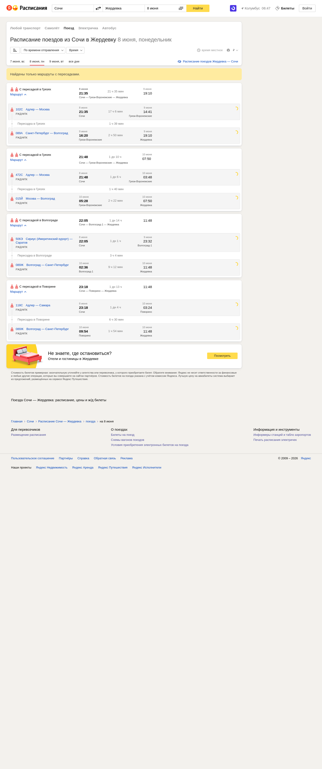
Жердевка (146, 139)
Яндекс (306, 458)
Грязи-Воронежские (140, 116)
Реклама (127, 458)
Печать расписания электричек (275, 440)
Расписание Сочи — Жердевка (59, 421)
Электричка (88, 28)
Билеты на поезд (122, 434)
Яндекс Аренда (82, 467)
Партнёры (66, 458)
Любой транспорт (25, 28)
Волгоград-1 (145, 245)
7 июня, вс (17, 61)
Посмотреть (222, 355)
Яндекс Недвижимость (52, 467)
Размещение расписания (28, 434)
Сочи (82, 116)
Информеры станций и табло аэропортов (282, 434)
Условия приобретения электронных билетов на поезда (149, 445)
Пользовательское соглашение (32, 458)
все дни (74, 61)
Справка (83, 458)
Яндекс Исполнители (146, 467)
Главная (16, 421)
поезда (90, 421)
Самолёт (52, 28)
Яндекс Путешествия (113, 467)
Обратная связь (105, 458)
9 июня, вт (56, 61)
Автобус (109, 28)
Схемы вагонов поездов (127, 440)
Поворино (146, 311)
